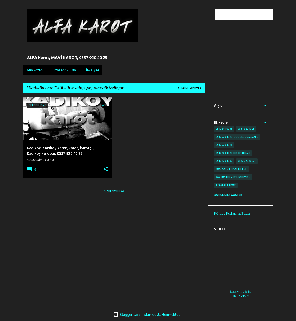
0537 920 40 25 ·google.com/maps (237, 136)
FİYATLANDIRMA (64, 69)
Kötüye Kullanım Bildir (232, 213)
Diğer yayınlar (114, 191)
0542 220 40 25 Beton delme (233, 153)
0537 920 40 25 (246, 128)
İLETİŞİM (92, 69)
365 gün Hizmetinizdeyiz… (233, 177)
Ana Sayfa (35, 69)
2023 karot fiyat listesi (231, 169)
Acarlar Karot (226, 185)
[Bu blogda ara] (249, 14)
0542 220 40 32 (224, 160)
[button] (105, 169)
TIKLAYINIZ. (240, 296)
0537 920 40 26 (224, 145)
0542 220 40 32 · (247, 160)
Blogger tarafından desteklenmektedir (148, 314)
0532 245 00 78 (224, 128)
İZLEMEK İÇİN (241, 292)
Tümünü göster (189, 88)
